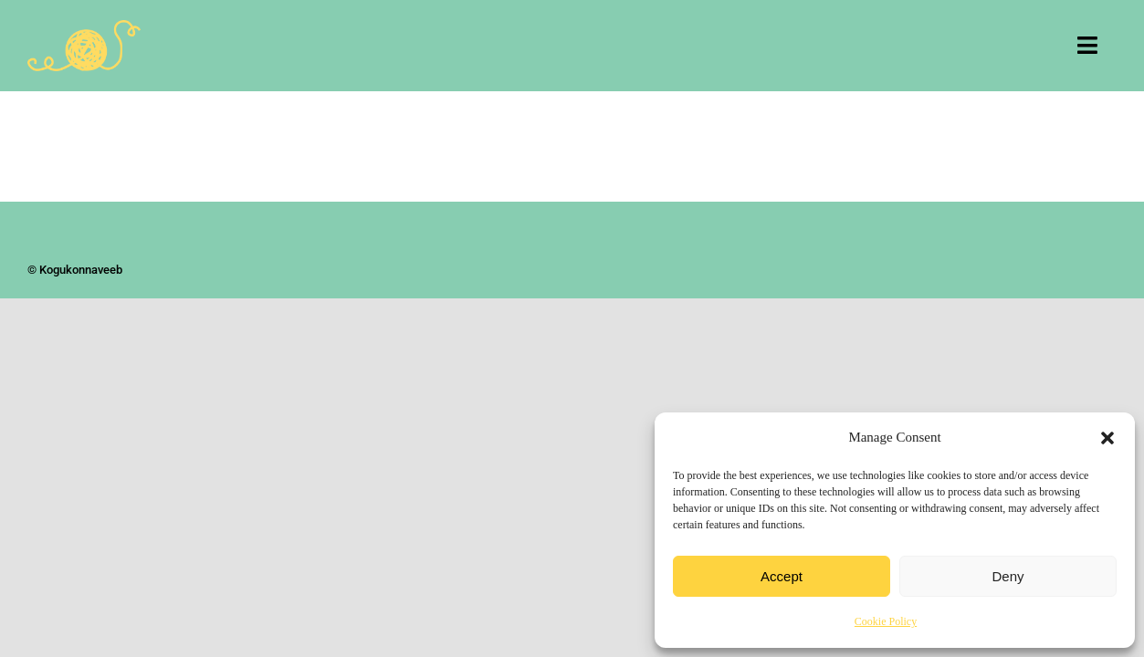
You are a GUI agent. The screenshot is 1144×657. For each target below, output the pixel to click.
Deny (1007, 576)
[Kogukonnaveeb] (84, 28)
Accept (782, 576)
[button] (1107, 438)
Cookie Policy (886, 621)
